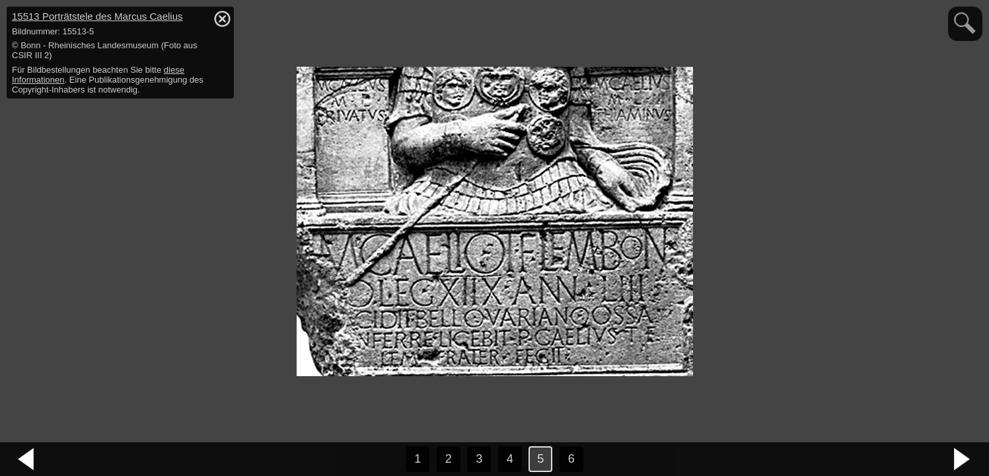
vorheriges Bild (26, 459)
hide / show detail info (222, 18)
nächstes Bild (962, 459)
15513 (97, 16)
